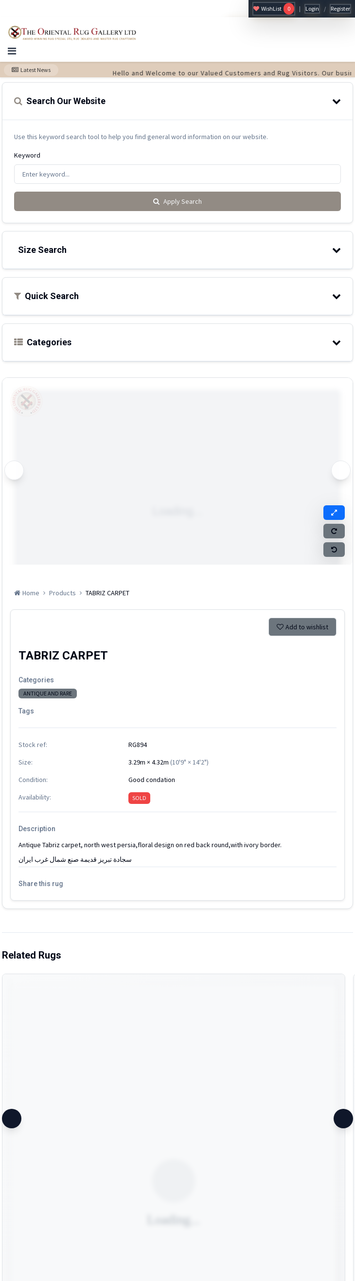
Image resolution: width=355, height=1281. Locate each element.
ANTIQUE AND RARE (47, 693)
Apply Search (177, 201)
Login (312, 8)
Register (340, 8)
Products (62, 592)
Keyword (27, 155)
